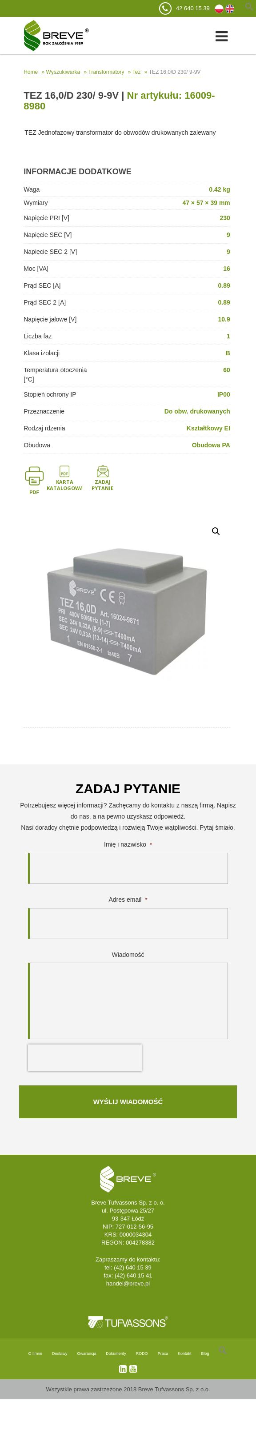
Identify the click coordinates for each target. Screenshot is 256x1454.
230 (225, 217)
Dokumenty (116, 1353)
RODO (142, 1353)
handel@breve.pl (128, 1283)
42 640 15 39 (193, 8)
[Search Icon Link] (223, 1353)
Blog (205, 1353)
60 (226, 370)
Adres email (128, 899)
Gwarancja (86, 1353)
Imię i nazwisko (128, 844)
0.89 (224, 285)
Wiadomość (128, 954)
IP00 (223, 394)
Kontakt (185, 1353)
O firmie (35, 1353)
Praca (163, 1353)
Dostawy (60, 1353)
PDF (34, 492)
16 (226, 268)
